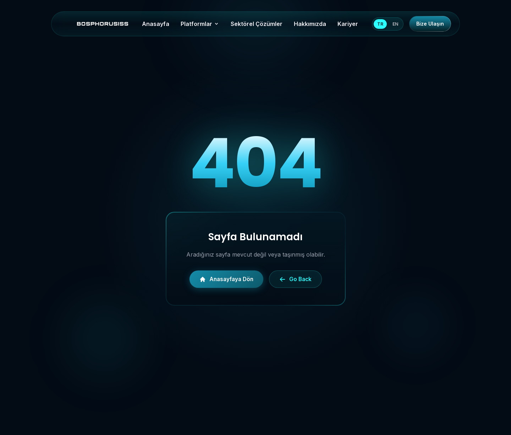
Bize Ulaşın (430, 24)
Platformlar (200, 23)
